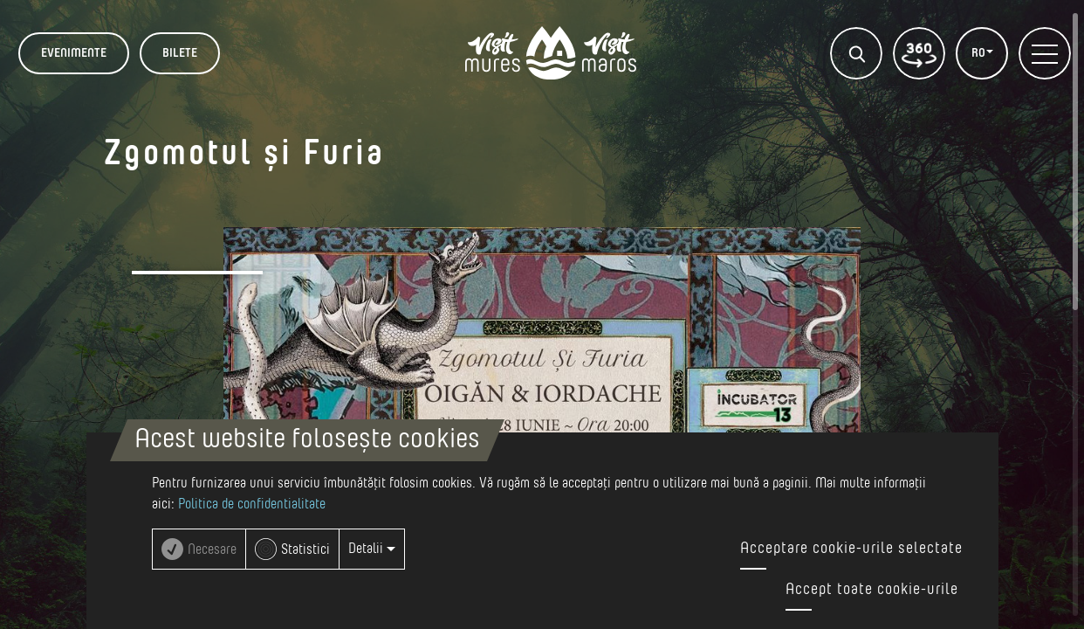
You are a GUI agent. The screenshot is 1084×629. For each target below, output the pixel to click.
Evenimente (73, 53)
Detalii (371, 549)
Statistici (305, 549)
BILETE (179, 53)
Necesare (212, 549)
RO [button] (979, 53)
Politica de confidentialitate (252, 504)
